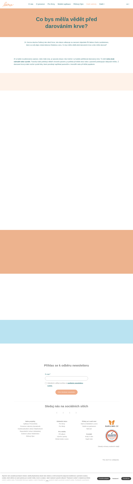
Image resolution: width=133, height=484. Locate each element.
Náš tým (89, 449)
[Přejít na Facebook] (56, 433)
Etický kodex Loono (61, 459)
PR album (62, 454)
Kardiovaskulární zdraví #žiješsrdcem (30, 449)
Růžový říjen (30, 456)
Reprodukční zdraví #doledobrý (30, 451)
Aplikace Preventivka (30, 444)
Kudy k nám (89, 457)
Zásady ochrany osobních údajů (108, 467)
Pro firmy (62, 444)
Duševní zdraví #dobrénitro (30, 454)
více (47, 480)
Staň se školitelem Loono (89, 444)
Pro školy (62, 446)
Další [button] (102, 4)
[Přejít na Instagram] (63, 433)
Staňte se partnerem (89, 446)
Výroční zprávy (62, 457)
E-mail (48, 394)
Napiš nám (89, 459)
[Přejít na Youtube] (69, 433)
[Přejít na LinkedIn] (76, 433)
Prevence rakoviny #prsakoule (30, 446)
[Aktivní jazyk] (128, 4)
